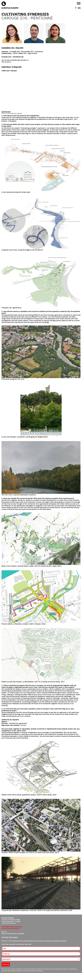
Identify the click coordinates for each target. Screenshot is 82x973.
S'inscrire (5, 964)
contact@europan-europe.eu (12, 926)
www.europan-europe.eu (11, 928)
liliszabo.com (6, 57)
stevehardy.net (18, 57)
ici (28, 60)
